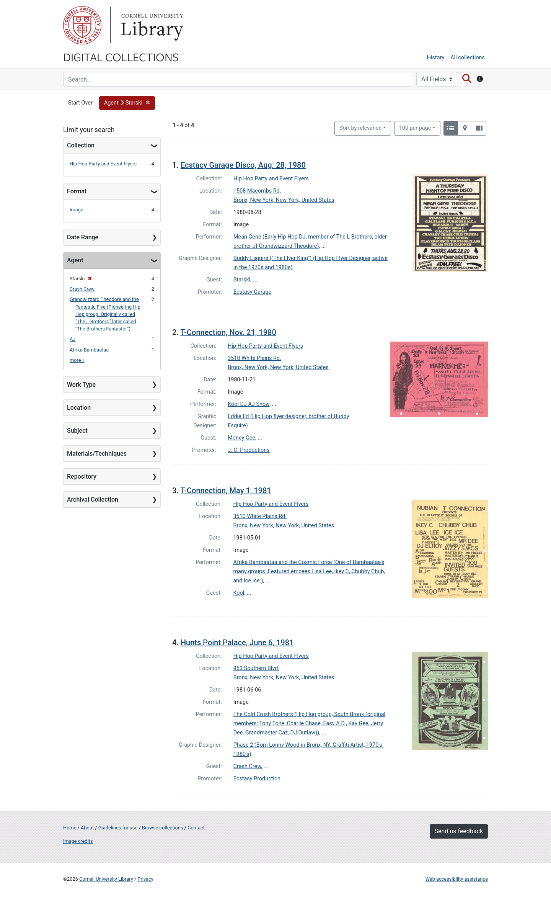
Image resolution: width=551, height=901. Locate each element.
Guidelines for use (117, 828)
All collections (467, 57)
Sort (360, 128)
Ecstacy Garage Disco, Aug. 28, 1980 (243, 165)
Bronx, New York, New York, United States (283, 200)
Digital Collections (121, 57)
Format (76, 191)
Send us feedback (459, 831)
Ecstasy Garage (252, 292)
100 (415, 127)
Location (79, 407)
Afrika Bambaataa (89, 350)
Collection (81, 145)
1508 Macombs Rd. (257, 191)
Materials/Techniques (97, 453)
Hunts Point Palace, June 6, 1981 (237, 642)
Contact (196, 828)
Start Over (80, 103)
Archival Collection (92, 499)
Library (151, 25)
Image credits (78, 841)
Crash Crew (82, 289)
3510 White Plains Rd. (254, 358)
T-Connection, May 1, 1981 (225, 490)
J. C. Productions (248, 450)
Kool (239, 593)
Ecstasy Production (256, 778)
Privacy (145, 879)
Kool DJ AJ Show (248, 404)
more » (77, 360)
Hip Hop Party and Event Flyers (103, 164)
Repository (81, 476)
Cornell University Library (106, 879)
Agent (75, 260)
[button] (127, 103)
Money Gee (241, 438)
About (87, 828)
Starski (241, 279)
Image (76, 210)
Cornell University (82, 25)
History (436, 57)
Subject (77, 430)
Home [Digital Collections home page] (69, 828)
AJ (72, 339)
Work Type (81, 384)
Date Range (82, 237)
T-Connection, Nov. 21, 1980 (228, 332)
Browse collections (162, 828)
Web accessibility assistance (456, 879)
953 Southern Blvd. (256, 668)
